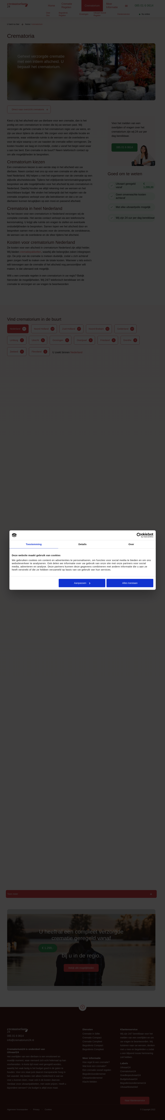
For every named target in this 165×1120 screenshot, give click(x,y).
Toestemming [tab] (34, 544)
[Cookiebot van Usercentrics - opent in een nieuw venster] (139, 535)
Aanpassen (82, 583)
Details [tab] (83, 544)
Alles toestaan (130, 583)
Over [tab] (131, 544)
